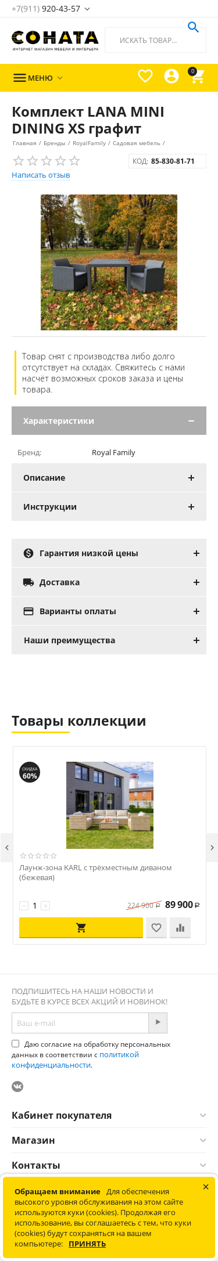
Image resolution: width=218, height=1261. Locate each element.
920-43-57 (46, 8)
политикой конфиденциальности (75, 1059)
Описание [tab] (114, 477)
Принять (87, 1243)
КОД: (140, 161)
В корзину (81, 927)
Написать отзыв (41, 175)
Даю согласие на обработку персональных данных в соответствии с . (91, 1054)
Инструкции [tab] (114, 506)
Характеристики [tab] (114, 420)
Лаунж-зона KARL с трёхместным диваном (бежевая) (95, 872)
